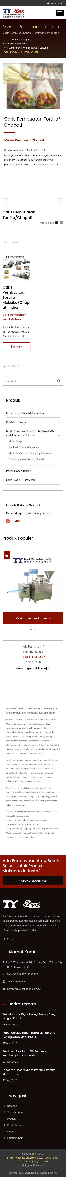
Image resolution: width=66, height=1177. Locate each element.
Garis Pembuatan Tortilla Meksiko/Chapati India (16, 297)
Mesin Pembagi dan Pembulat (45, 828)
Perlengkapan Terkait (18, 470)
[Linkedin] (12, 939)
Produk (11, 1118)
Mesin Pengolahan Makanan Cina (25, 412)
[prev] (5, 201)
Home (15, 39)
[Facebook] (4, 939)
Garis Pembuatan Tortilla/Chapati (21, 51)
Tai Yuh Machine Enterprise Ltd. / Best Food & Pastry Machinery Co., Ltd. (33, 1159)
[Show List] (61, 222)
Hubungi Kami (28, 837)
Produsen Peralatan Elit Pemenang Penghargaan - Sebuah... (26, 1053)
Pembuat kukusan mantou (17, 816)
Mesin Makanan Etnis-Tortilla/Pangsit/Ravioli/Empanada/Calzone (25, 45)
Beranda (12, 1105)
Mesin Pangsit (16, 441)
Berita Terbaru (15, 1124)
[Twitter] (8, 939)
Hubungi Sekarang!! (33, 880)
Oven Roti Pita (33, 824)
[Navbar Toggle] (60, 13)
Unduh (13, 521)
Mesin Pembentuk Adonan (17, 833)
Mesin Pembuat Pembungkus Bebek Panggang (26, 820)
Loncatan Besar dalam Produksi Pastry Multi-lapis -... (29, 1072)
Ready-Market (48, 1172)
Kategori (25, 39)
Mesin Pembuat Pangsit (40, 833)
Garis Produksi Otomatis (20, 479)
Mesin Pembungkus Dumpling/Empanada (30, 453)
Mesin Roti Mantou (49, 811)
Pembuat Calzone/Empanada (24, 447)
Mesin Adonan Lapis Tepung (18, 828)
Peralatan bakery (16, 422)
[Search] (28, 380)
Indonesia (57, 3)
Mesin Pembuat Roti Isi (16, 824)
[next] (59, 201)
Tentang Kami (15, 1112)
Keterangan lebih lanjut (33, 668)
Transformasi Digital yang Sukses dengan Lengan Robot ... (31, 1016)
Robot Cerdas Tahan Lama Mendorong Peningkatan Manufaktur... (29, 1035)
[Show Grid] (57, 222)
